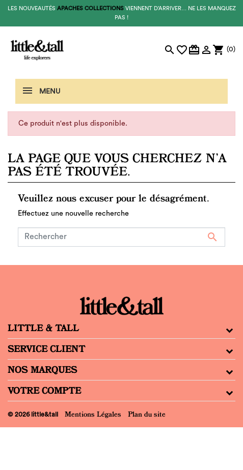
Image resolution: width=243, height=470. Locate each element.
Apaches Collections (90, 8)
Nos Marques (42, 369)
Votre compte (44, 390)
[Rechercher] (121, 237)
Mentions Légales (93, 414)
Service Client (46, 349)
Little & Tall (43, 328)
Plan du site (147, 414)
